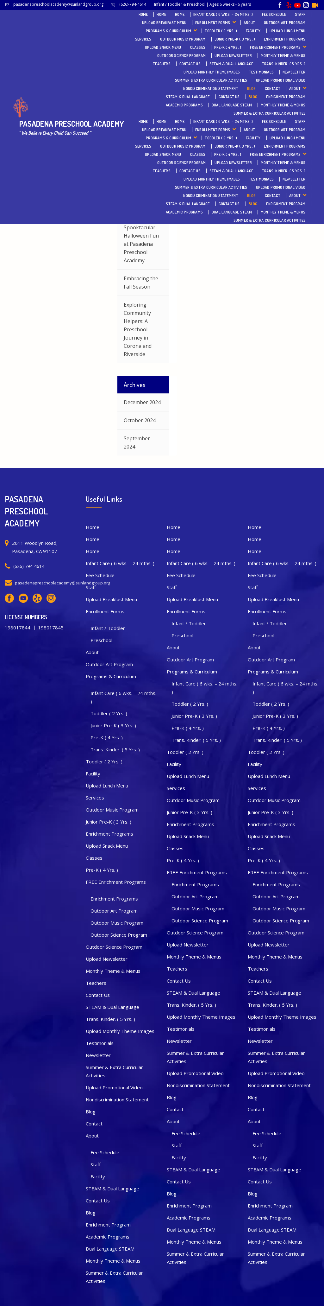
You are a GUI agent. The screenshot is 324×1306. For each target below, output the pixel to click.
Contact (272, 88)
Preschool (101, 640)
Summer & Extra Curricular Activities (211, 80)
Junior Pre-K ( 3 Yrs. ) (235, 39)
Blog (251, 88)
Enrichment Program (285, 96)
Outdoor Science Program (181, 55)
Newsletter (294, 72)
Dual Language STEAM (232, 105)
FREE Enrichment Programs (275, 47)
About (249, 22)
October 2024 (140, 420)
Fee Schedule (274, 14)
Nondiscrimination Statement (210, 88)
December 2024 (142, 402)
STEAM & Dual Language (231, 63)
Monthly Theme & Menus (283, 55)
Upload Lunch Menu (287, 31)
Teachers (162, 63)
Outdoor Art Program (284, 22)
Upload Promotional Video (280, 80)
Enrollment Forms (212, 22)
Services (143, 39)
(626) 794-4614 (28, 566)
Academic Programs (184, 105)
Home (143, 14)
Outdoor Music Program (182, 39)
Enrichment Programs (284, 39)
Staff (300, 14)
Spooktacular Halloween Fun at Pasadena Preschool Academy (141, 244)
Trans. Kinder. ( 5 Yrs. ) (283, 63)
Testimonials (261, 72)
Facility (253, 31)
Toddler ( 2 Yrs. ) (221, 31)
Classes (197, 47)
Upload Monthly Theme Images (212, 72)
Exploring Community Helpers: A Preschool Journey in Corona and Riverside (138, 329)
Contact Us (190, 63)
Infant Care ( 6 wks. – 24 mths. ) (223, 14)
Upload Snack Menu (163, 47)
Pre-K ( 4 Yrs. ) (227, 47)
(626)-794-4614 (132, 4)
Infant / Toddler (107, 628)
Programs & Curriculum (168, 31)
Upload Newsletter (233, 55)
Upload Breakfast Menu (164, 22)
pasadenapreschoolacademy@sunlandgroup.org (58, 4)
